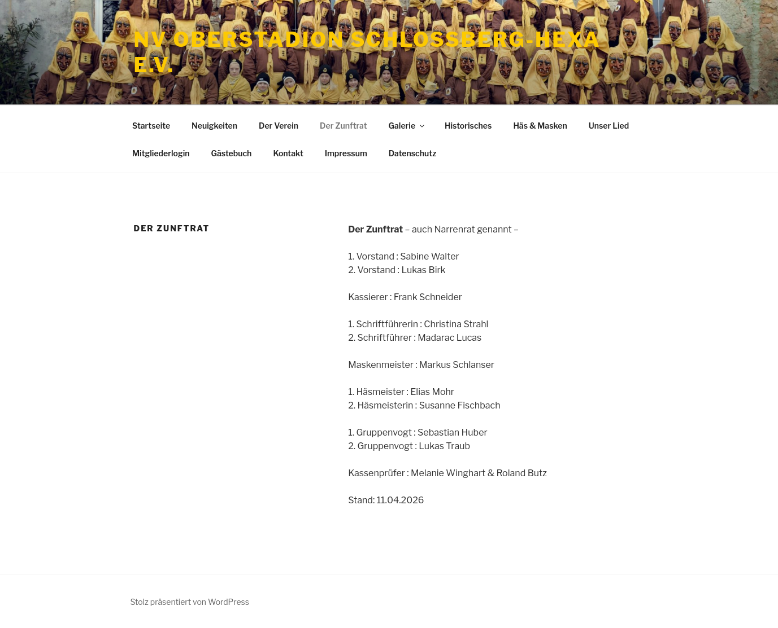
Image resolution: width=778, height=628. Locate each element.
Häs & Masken (540, 125)
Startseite (151, 125)
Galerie (408, 125)
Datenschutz (413, 153)
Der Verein (278, 125)
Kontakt (288, 153)
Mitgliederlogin (161, 153)
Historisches (468, 125)
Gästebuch (231, 153)
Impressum (346, 153)
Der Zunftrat (343, 125)
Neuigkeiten (214, 125)
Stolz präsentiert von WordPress (190, 602)
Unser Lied (609, 125)
